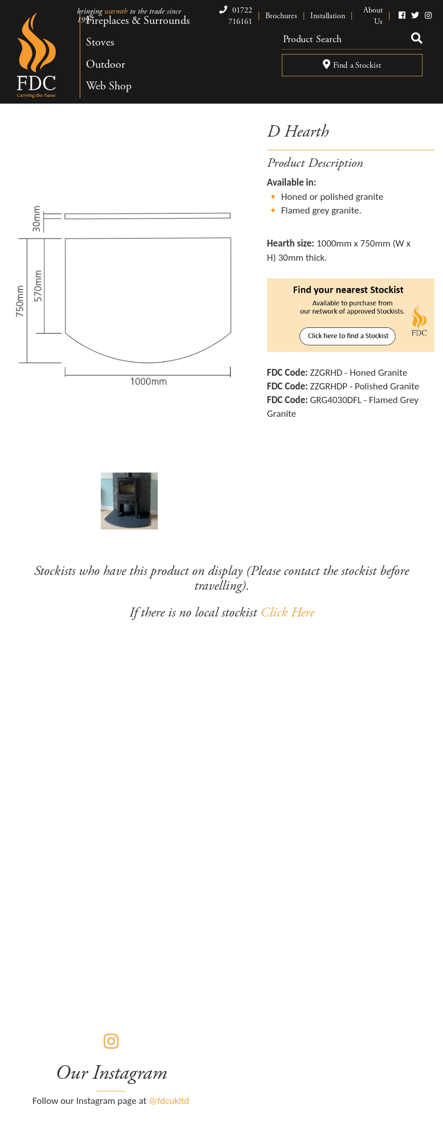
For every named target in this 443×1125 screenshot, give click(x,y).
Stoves (100, 42)
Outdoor (105, 65)
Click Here (287, 612)
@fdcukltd (169, 1101)
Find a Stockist (352, 65)
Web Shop (109, 86)
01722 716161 (234, 16)
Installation (327, 16)
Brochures (281, 16)
